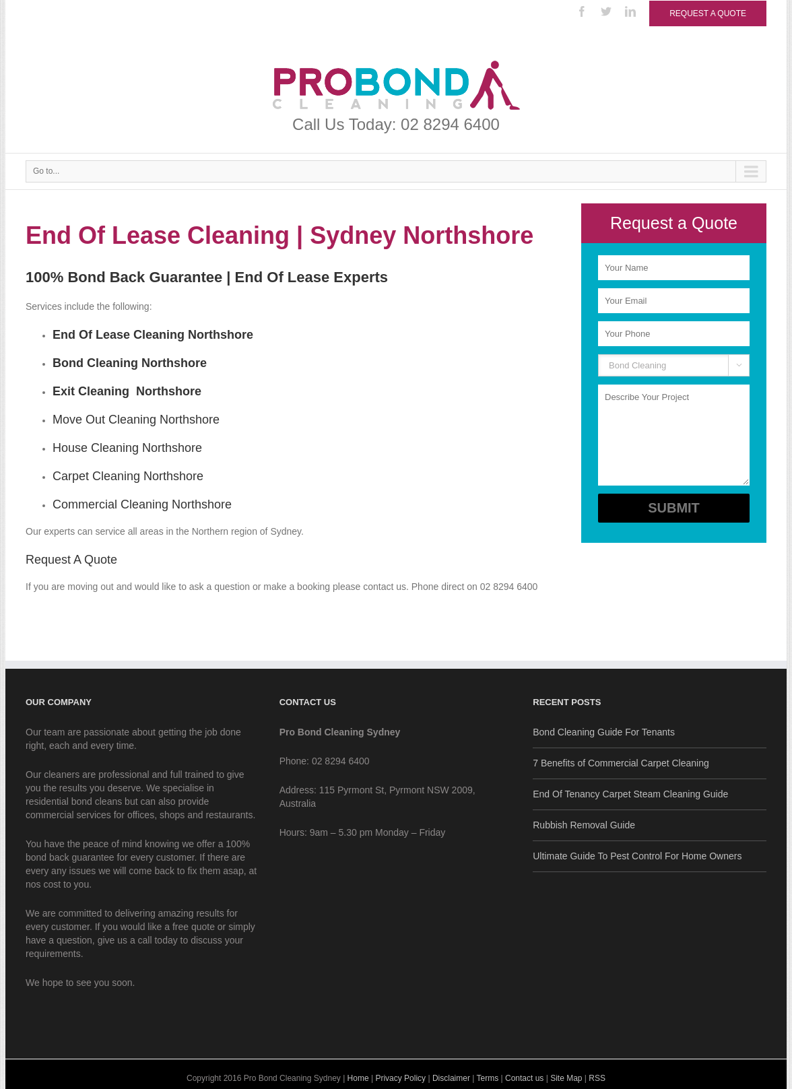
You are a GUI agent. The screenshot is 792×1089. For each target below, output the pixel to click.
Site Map (566, 1078)
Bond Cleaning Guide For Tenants (604, 732)
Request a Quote (707, 13)
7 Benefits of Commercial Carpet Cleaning (620, 763)
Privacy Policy (400, 1078)
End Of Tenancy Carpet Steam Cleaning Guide (630, 794)
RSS (597, 1078)
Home (358, 1078)
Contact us (524, 1078)
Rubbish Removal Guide (584, 825)
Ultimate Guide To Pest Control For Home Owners (637, 856)
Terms (488, 1078)
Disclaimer (451, 1078)
